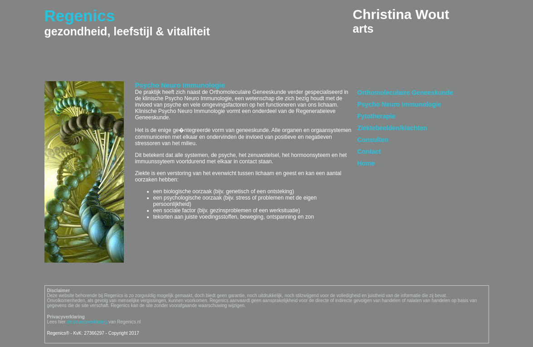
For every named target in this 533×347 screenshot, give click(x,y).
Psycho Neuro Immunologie (399, 104)
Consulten (372, 139)
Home (366, 163)
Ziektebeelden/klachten (392, 128)
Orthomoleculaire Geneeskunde (405, 92)
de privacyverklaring (87, 321)
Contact (369, 151)
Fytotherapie (376, 116)
